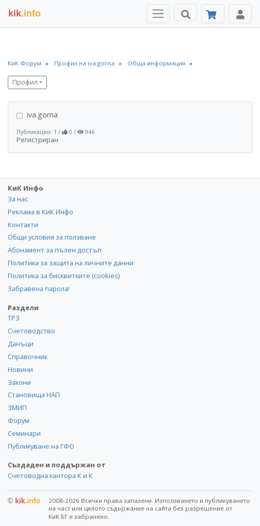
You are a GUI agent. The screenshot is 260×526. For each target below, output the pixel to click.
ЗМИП (17, 407)
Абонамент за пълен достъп (55, 249)
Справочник (27, 356)
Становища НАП (34, 394)
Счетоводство (31, 330)
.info (24, 13)
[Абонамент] (212, 13)
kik (24, 501)
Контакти (23, 224)
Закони (19, 382)
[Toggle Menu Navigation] (158, 13)
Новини (20, 369)
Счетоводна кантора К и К (50, 475)
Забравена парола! (39, 288)
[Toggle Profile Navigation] (240, 13)
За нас (18, 198)
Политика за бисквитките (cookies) (64, 275)
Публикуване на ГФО (41, 446)
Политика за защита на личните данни (71, 262)
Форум (18, 420)
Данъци (21, 343)
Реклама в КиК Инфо (40, 211)
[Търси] (185, 12)
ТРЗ (14, 318)
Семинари (24, 433)
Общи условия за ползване (52, 237)
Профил (25, 82)
